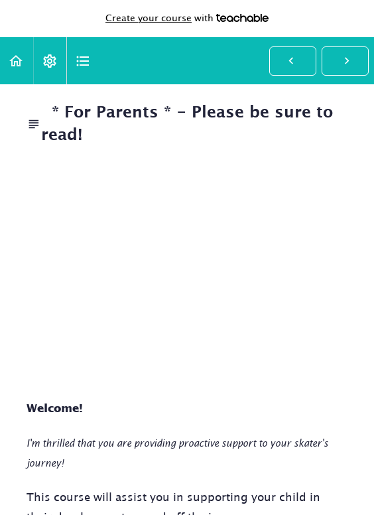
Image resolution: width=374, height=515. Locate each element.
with (187, 18)
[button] (16, 60)
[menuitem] (49, 60)
